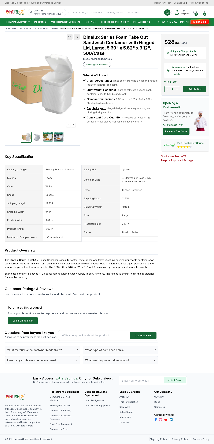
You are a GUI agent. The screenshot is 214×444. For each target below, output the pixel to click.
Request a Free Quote (176, 131)
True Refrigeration (128, 401)
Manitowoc (125, 417)
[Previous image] (68, 124)
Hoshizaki (124, 422)
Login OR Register (23, 320)
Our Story (159, 396)
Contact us (159, 407)
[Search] (167, 12)
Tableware (92, 22)
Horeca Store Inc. (23, 439)
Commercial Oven (59, 429)
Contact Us (179, 2)
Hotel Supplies (140, 22)
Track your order (162, 2)
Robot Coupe (126, 412)
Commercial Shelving (60, 410)
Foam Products (30, 28)
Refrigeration (41, 22)
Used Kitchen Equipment (97, 405)
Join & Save (174, 380)
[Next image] (73, 124)
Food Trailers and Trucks (115, 22)
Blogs (157, 401)
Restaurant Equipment (17, 22)
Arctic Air (124, 396)
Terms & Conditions (198, 2)
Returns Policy (201, 439)
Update (176, 74)
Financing (184, 22)
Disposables (17, 28)
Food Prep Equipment (61, 424)
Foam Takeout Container (48, 28)
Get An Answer (143, 335)
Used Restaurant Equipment (67, 22)
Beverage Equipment (60, 405)
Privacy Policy (180, 439)
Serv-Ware (124, 407)
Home (7, 28)
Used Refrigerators (94, 400)
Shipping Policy (158, 439)
